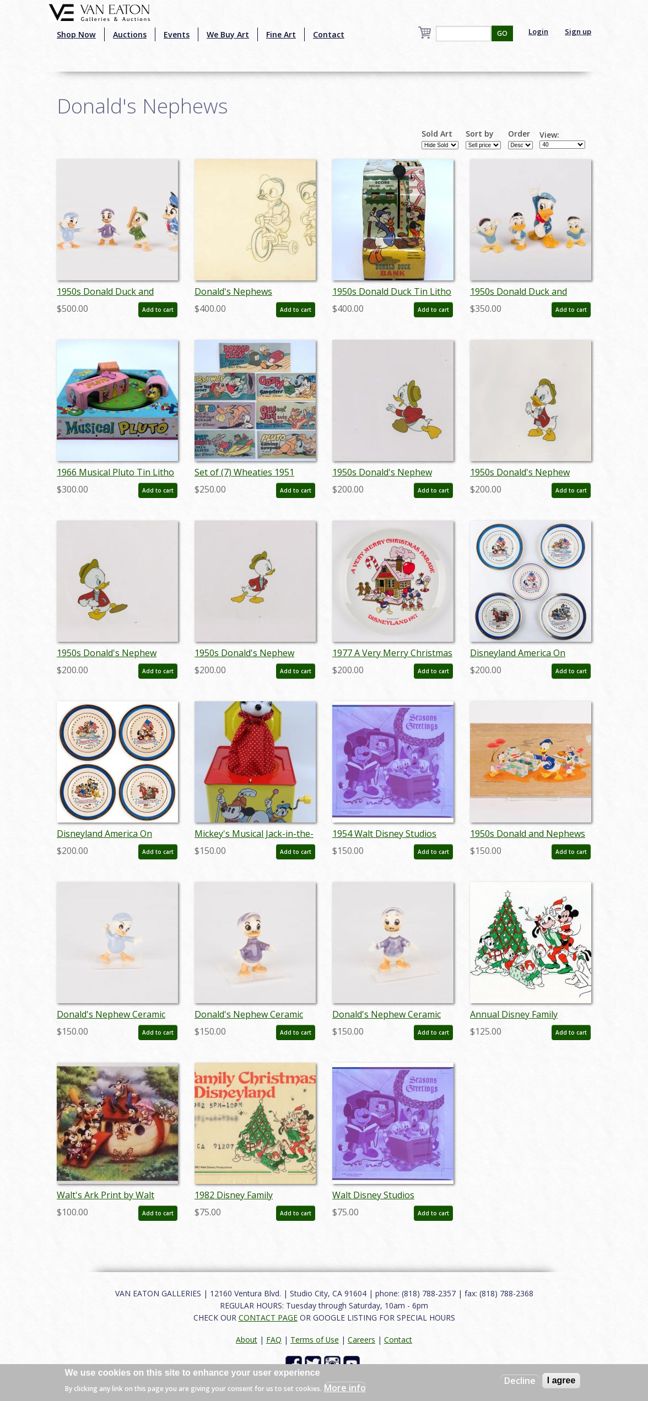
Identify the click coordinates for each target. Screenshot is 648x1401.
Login (538, 31)
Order (519, 134)
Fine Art (281, 34)
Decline (520, 1381)
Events (177, 34)
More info (345, 1388)
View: (549, 135)
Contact (328, 34)
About (246, 1339)
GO (502, 33)
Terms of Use (314, 1339)
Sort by (480, 134)
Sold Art (437, 134)
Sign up (578, 31)
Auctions (130, 34)
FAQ (274, 1339)
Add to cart (158, 309)
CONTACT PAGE (268, 1317)
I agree (561, 1380)
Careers (361, 1339)
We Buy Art (228, 34)
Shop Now (76, 34)
